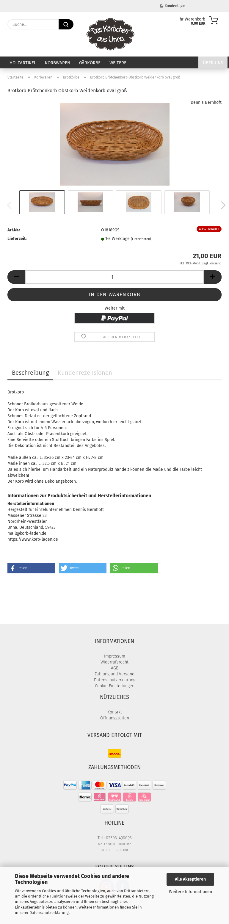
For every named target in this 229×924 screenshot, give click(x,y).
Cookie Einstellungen (114, 685)
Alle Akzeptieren (190, 879)
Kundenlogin (172, 6)
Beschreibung (30, 372)
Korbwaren (57, 62)
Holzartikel (23, 62)
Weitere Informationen (190, 891)
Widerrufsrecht (114, 662)
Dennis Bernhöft (206, 102)
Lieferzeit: (16, 238)
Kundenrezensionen (85, 372)
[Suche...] (66, 24)
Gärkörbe (90, 62)
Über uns (213, 62)
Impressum (114, 656)
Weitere (117, 62)
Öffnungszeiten (114, 718)
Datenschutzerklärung (49, 912)
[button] (222, 205)
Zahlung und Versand (114, 674)
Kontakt (114, 712)
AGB (114, 668)
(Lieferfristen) (141, 239)
